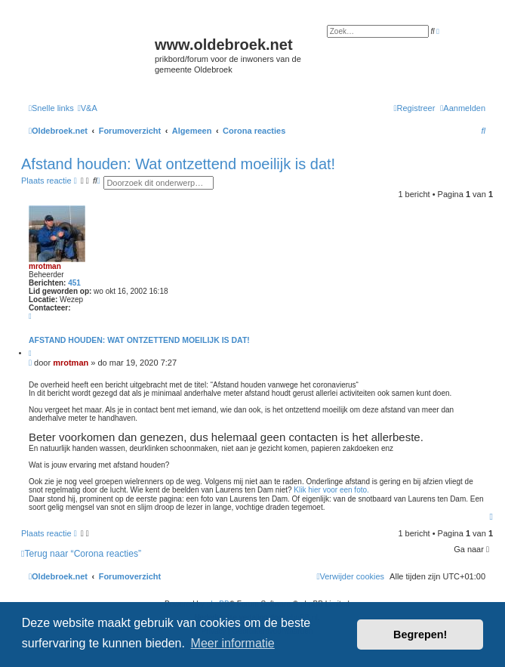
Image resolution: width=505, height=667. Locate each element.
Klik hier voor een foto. (331, 490)
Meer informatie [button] (233, 643)
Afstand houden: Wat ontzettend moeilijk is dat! (178, 164)
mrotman (45, 266)
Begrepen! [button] (420, 634)
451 (74, 283)
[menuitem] (87, 108)
